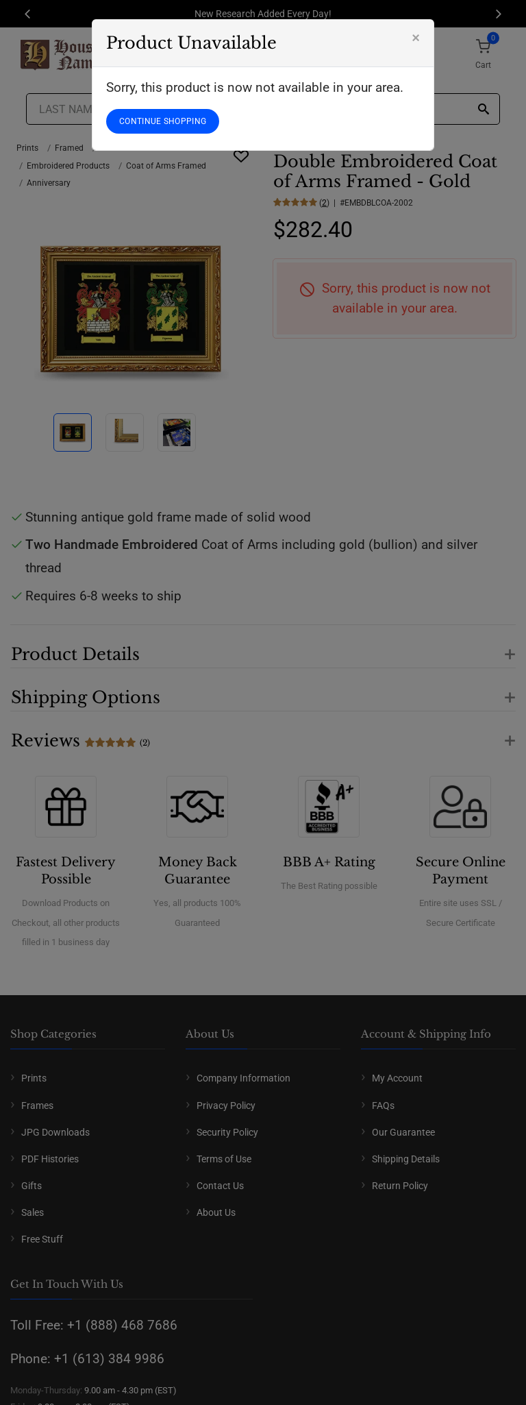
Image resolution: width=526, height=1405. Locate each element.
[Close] (416, 38)
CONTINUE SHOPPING (162, 121)
